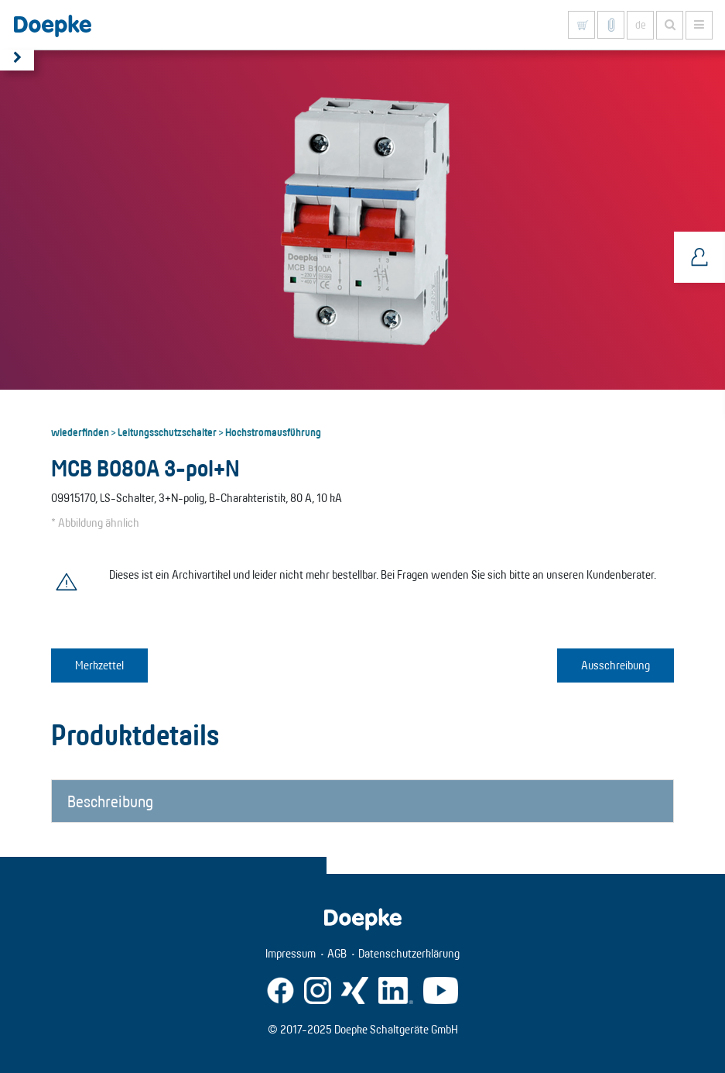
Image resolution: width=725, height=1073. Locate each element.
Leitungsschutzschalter (167, 431)
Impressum (290, 953)
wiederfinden (80, 431)
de (640, 25)
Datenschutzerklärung (409, 953)
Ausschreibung (615, 665)
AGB (337, 953)
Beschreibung (110, 801)
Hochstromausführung (273, 431)
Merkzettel (99, 665)
